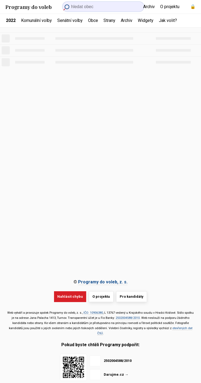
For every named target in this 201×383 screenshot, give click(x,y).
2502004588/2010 (128, 318)
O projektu (169, 6)
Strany (109, 20)
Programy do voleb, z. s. (103, 281)
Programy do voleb (28, 7)
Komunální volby (36, 20)
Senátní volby (70, 20)
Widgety (145, 20)
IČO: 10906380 (93, 313)
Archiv (149, 6)
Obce (93, 20)
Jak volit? (168, 20)
